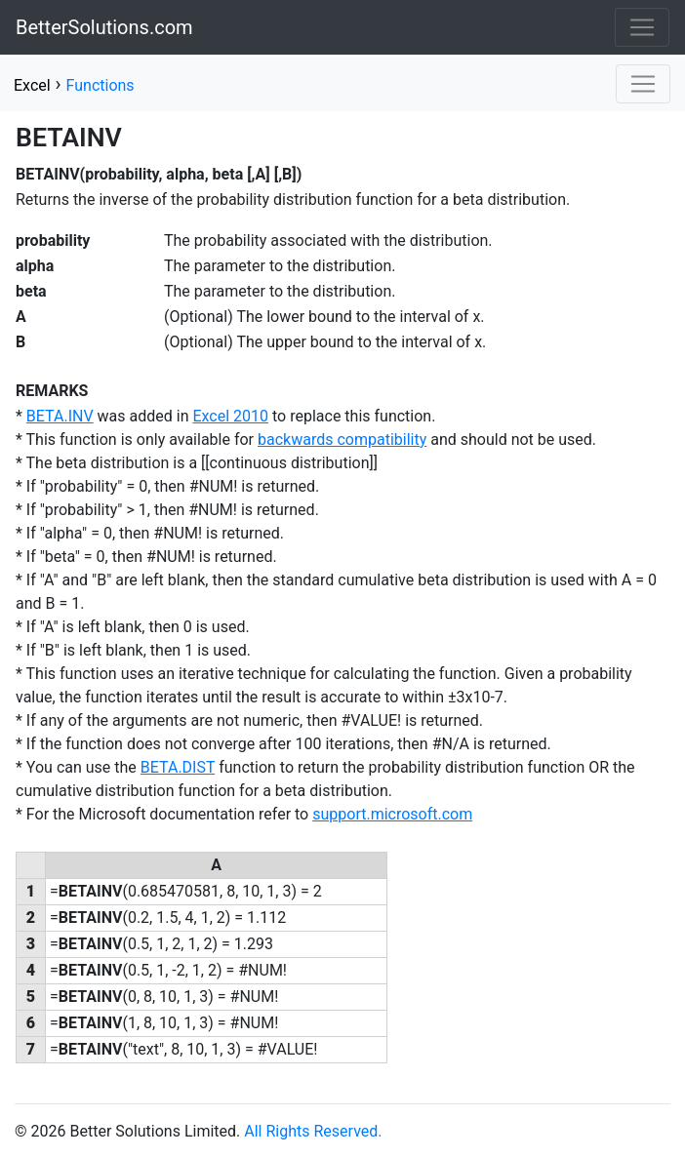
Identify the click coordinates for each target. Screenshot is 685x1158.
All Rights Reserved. (313, 1131)
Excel (32, 85)
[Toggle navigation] (642, 27)
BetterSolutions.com (104, 27)
